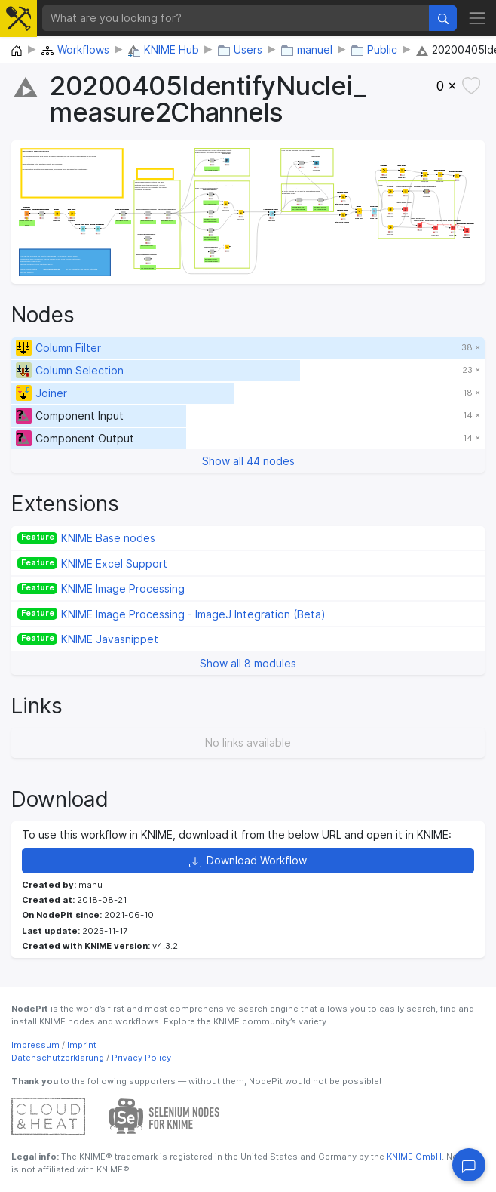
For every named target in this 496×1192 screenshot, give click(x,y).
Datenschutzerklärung (57, 1057)
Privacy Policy (141, 1057)
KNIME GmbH (413, 1156)
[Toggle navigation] (477, 17)
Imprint (81, 1045)
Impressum (35, 1045)
